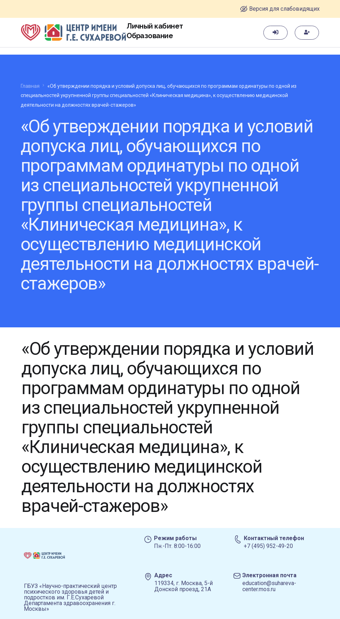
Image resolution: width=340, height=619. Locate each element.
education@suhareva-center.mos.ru (269, 586)
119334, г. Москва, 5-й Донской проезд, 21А (183, 586)
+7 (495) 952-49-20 (268, 546)
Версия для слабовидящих (284, 8)
